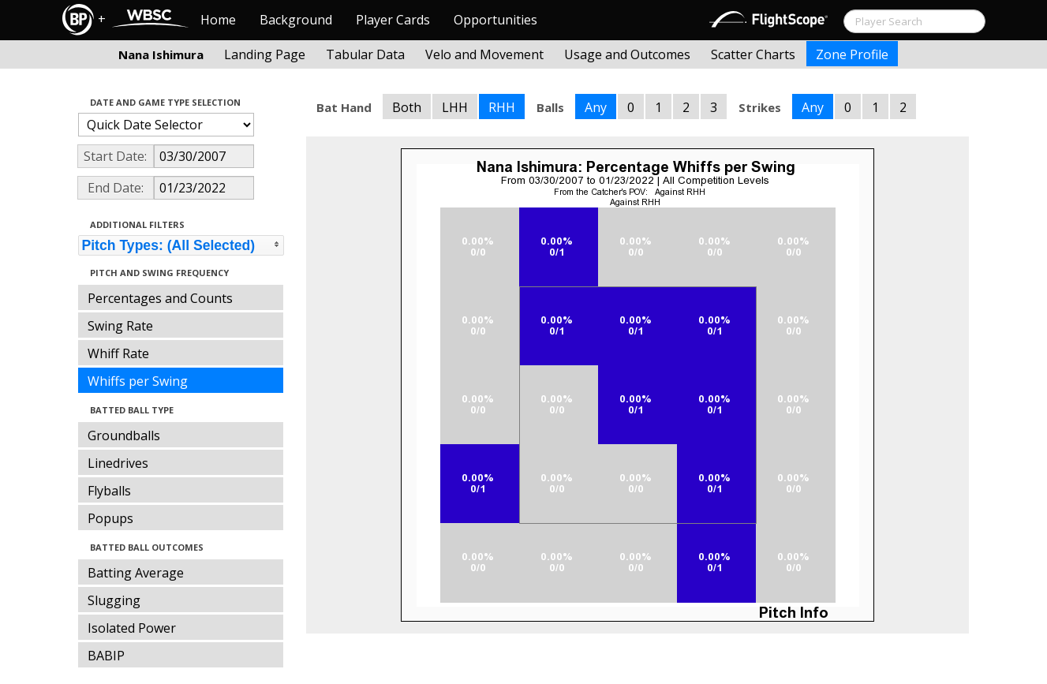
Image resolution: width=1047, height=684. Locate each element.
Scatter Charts (753, 54)
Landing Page (264, 54)
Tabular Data (365, 54)
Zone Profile (852, 54)
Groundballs (124, 435)
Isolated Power (132, 628)
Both (406, 107)
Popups (110, 518)
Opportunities (495, 19)
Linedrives (118, 463)
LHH (455, 107)
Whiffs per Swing (138, 381)
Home (218, 19)
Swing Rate (120, 326)
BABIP (106, 655)
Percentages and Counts (160, 298)
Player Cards (393, 19)
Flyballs (109, 490)
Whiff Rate (118, 353)
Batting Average (136, 572)
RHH (501, 107)
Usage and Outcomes (627, 54)
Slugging (114, 600)
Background (296, 19)
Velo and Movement (484, 54)
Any (596, 107)
